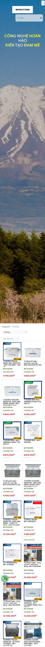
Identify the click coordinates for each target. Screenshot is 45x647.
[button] (15, 332)
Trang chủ (6, 327)
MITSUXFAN (7, 369)
